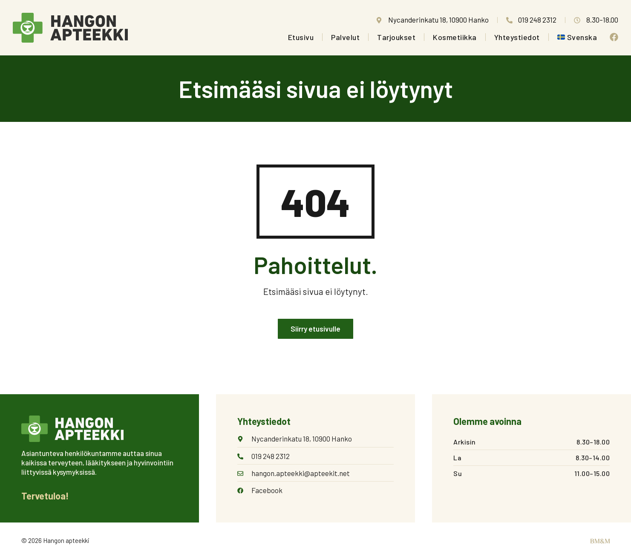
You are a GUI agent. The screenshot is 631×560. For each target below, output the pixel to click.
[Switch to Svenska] (577, 37)
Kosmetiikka (455, 37)
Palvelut (345, 37)
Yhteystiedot (517, 37)
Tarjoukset (396, 37)
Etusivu (301, 37)
